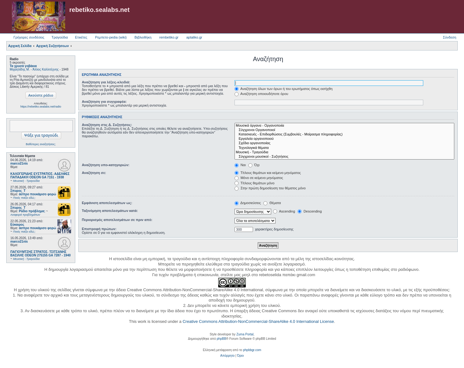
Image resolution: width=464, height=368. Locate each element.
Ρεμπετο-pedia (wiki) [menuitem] (111, 37)
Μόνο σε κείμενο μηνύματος (259, 178)
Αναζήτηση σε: (94, 173)
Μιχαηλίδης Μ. (20, 69)
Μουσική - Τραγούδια (344, 152)
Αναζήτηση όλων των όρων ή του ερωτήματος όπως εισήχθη (283, 89)
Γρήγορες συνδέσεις (28, 37)
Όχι (254, 165)
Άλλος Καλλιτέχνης (46, 69)
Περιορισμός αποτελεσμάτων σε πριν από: (117, 220)
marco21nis (19, 163)
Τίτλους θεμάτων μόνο (254, 183)
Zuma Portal (244, 334)
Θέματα (272, 203)
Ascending (284, 211)
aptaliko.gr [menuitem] (194, 37)
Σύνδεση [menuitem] (449, 37)
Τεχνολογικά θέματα (344, 148)
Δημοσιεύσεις (248, 203)
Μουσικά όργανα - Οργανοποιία (344, 126)
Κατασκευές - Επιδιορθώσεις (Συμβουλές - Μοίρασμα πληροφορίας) (344, 134)
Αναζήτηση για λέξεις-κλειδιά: (106, 82)
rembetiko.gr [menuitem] (168, 37)
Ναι (240, 165)
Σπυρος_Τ (17, 190)
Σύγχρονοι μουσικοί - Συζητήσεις (344, 157)
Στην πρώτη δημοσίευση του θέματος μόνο (270, 188)
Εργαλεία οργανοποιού (344, 139)
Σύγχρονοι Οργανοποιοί (344, 130)
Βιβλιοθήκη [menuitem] (142, 37)
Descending (310, 211)
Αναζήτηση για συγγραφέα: (104, 101)
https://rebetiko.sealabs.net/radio (40, 106)
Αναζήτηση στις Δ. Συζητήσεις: (107, 125)
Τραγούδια (59, 37)
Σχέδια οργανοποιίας (344, 143)
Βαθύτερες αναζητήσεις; (40, 144)
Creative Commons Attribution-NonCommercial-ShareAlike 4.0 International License (258, 321)
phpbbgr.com (252, 350)
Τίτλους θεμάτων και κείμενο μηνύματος (268, 173)
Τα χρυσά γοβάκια (23, 66)
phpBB (221, 338)
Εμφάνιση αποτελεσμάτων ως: (107, 203)
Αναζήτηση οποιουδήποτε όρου (261, 94)
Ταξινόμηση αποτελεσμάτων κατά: (110, 211)
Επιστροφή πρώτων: (99, 229)
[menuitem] (227, 356)
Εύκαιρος (17, 224)
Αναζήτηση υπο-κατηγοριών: (105, 165)
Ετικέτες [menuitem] (81, 37)
